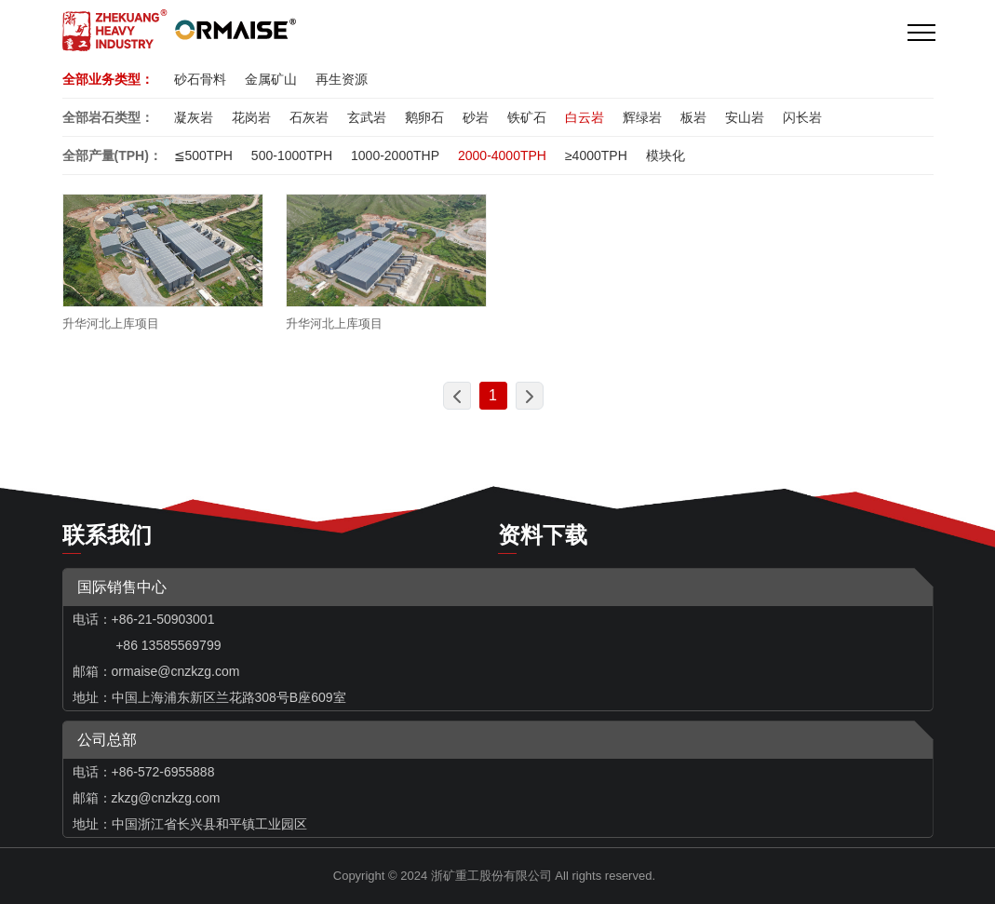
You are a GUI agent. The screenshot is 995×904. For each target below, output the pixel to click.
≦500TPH (203, 155)
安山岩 (744, 117)
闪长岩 (802, 117)
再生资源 (342, 79)
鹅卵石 (424, 117)
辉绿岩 (642, 117)
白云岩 (584, 117)
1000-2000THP (395, 155)
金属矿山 (271, 79)
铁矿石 (526, 117)
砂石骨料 (200, 79)
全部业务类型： (108, 79)
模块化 (665, 155)
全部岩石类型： (108, 117)
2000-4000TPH (502, 155)
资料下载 (542, 534)
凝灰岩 (193, 117)
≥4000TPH (596, 155)
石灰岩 (309, 117)
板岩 (693, 117)
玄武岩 (366, 117)
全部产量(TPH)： (112, 155)
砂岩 (476, 117)
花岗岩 (251, 117)
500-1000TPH (291, 155)
